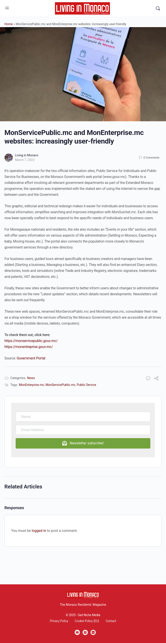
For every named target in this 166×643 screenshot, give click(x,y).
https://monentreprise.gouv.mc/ (28, 347)
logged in (39, 531)
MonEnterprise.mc (31, 385)
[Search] (157, 8)
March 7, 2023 (25, 160)
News (31, 378)
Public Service (86, 385)
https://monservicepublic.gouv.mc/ (31, 341)
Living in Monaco (26, 155)
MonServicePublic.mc (60, 385)
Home (8, 24)
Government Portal (31, 358)
